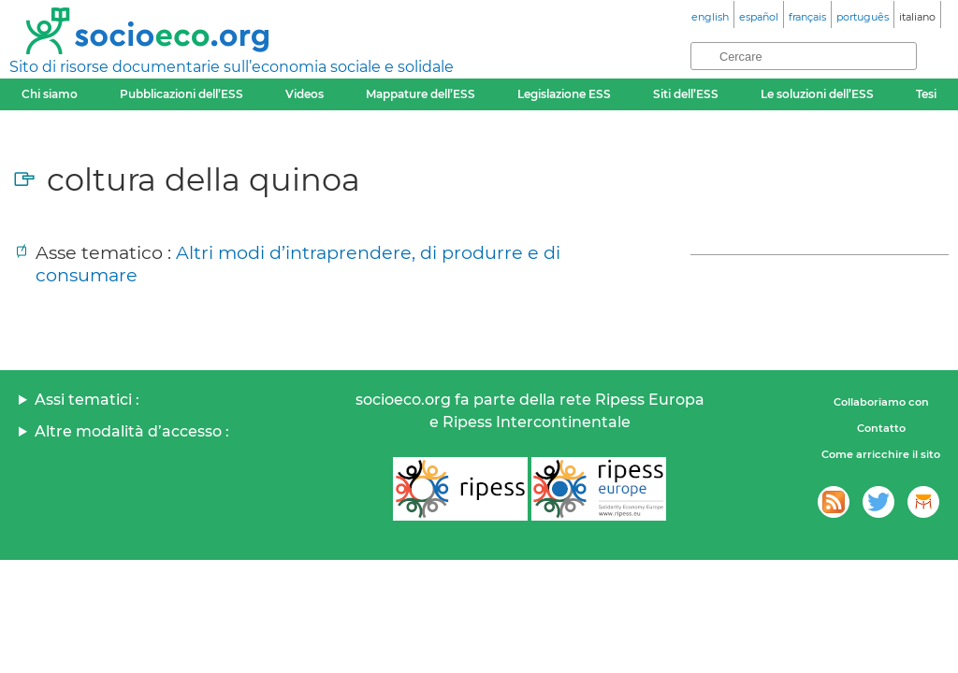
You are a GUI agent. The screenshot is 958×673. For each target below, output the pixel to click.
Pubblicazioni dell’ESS (181, 94)
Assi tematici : (87, 399)
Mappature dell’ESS (420, 94)
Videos (304, 94)
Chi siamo (50, 94)
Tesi (926, 94)
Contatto (881, 428)
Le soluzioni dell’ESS (817, 94)
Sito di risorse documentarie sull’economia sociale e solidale (231, 67)
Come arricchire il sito (880, 454)
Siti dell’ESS (685, 94)
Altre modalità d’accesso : (132, 431)
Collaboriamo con (881, 401)
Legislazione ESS (564, 94)
